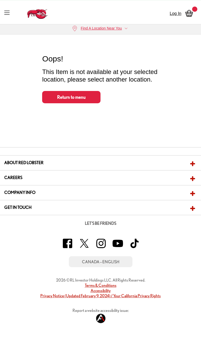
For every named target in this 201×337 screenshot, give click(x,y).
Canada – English (100, 261)
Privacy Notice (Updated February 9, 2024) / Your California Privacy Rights (100, 295)
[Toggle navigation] (7, 12)
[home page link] (38, 13)
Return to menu (71, 97)
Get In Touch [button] (17, 207)
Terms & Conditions (100, 285)
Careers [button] (13, 177)
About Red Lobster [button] (23, 162)
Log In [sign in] (175, 13)
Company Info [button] (19, 192)
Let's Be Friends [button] (100, 223)
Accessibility (101, 290)
